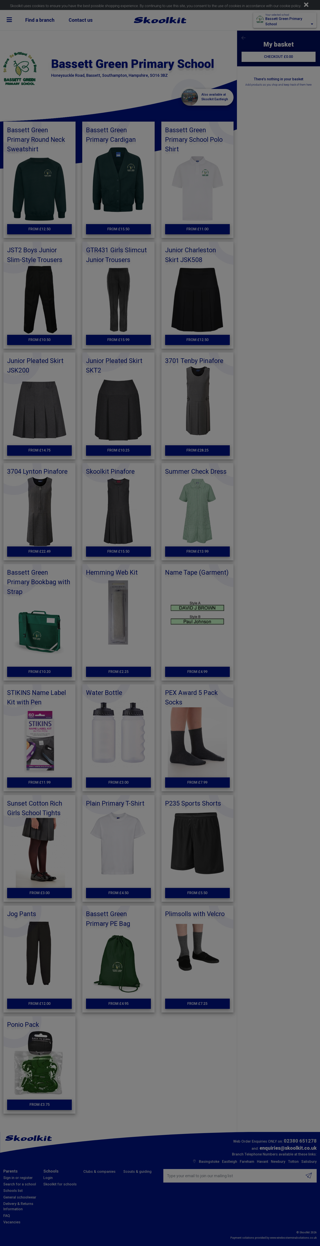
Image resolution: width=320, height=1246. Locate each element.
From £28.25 (197, 450)
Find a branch (39, 20)
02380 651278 (300, 1141)
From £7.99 (197, 782)
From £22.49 (39, 551)
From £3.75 (40, 1104)
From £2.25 (118, 672)
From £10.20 (39, 672)
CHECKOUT (278, 57)
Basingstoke (209, 1161)
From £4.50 (118, 893)
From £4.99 (197, 672)
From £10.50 (39, 340)
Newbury (278, 1161)
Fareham (247, 1161)
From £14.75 (39, 450)
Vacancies (11, 1222)
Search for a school (19, 1184)
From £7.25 (197, 1004)
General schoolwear (19, 1197)
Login (48, 1178)
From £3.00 (118, 782)
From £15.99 (118, 340)
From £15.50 (118, 229)
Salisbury (309, 1161)
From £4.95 (118, 1004)
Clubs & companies (99, 1171)
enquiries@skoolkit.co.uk (288, 1148)
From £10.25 (118, 450)
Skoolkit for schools (60, 1184)
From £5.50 (197, 893)
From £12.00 (39, 1004)
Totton (293, 1161)
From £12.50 (39, 229)
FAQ (6, 1216)
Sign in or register (18, 1178)
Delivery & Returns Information (18, 1206)
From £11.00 (197, 229)
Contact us (81, 20)
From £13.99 (197, 551)
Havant (262, 1161)
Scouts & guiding (137, 1171)
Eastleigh (229, 1161)
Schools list (13, 1191)
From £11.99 (39, 782)
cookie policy (290, 6)
